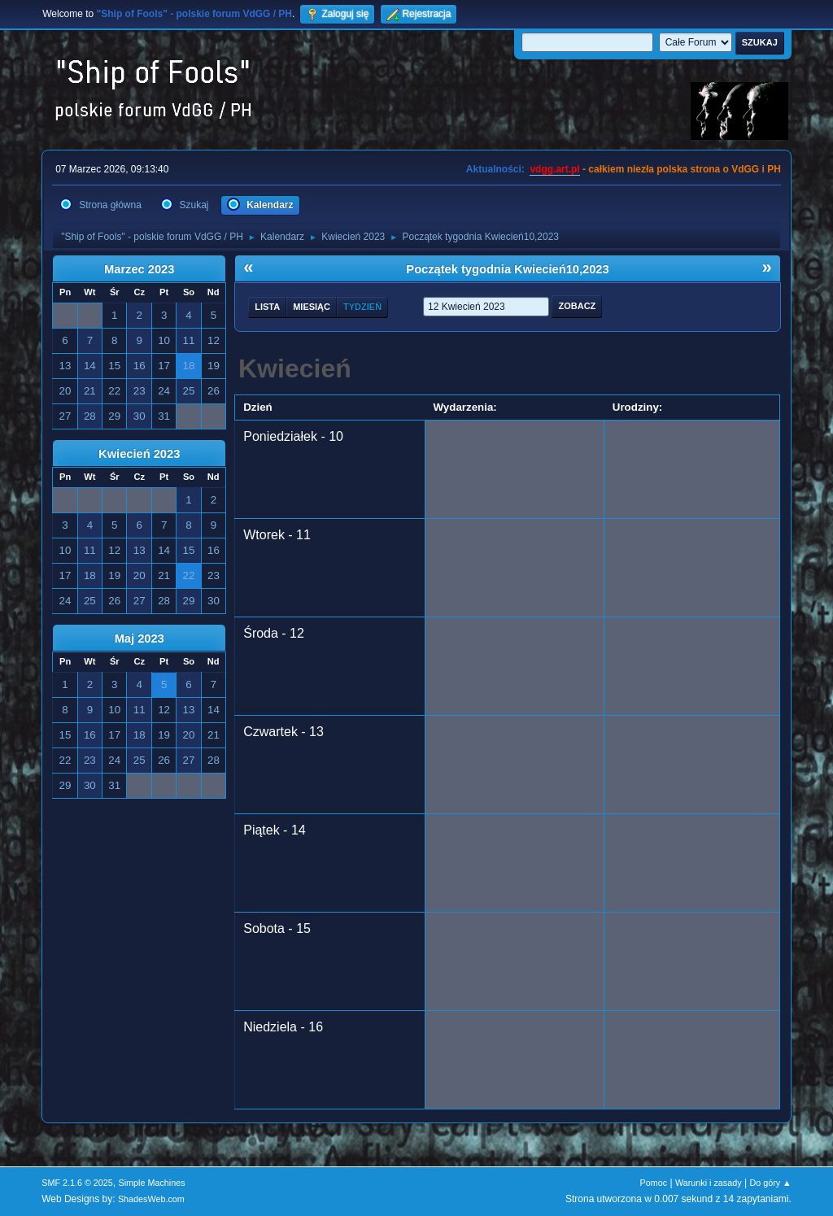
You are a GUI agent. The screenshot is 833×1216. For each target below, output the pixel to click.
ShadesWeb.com (151, 1199)
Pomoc (654, 1183)
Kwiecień (294, 368)
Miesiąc (311, 307)
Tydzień (362, 307)
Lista (267, 307)
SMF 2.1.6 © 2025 (77, 1183)
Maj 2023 (139, 638)
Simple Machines (152, 1183)
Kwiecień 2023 (139, 453)
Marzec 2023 (139, 269)
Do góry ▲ (770, 1183)
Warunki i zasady (708, 1183)
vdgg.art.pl (554, 169)
